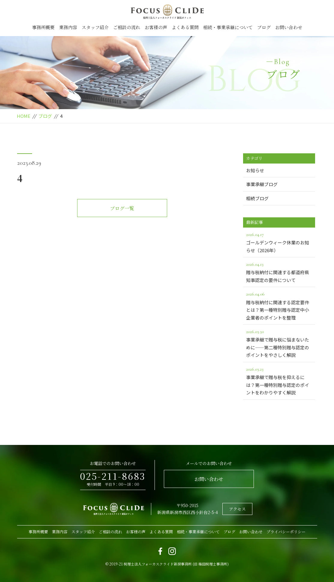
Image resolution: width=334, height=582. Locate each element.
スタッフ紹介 (95, 27)
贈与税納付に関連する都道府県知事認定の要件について (279, 271)
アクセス (237, 509)
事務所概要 (43, 27)
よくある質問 (185, 27)
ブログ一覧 (122, 208)
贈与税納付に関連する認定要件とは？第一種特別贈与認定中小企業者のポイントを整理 (279, 305)
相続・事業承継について (228, 27)
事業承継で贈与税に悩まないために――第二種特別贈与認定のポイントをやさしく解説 (279, 343)
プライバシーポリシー (285, 532)
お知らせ (255, 170)
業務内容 (68, 27)
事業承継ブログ (262, 184)
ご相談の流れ (126, 27)
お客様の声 (156, 27)
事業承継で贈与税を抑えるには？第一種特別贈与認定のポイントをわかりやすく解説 (279, 380)
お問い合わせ (288, 27)
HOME (23, 116)
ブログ (264, 27)
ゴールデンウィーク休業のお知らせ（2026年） (279, 242)
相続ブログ (257, 198)
